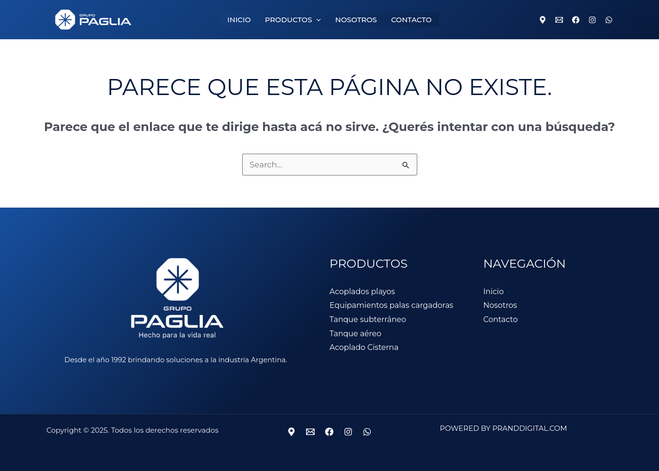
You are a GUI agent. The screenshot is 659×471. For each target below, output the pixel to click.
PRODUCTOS (293, 20)
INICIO (239, 19)
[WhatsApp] (609, 20)
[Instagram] (592, 20)
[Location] (542, 20)
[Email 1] (559, 20)
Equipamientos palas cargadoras (392, 305)
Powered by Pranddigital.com (503, 428)
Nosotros (500, 305)
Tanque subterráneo (368, 319)
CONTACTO (411, 19)
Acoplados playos (362, 291)
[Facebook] (575, 20)
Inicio (493, 291)
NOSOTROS (356, 19)
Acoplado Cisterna (364, 347)
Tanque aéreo (355, 333)
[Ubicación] (291, 431)
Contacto (500, 319)
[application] (316, 20)
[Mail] (310, 431)
